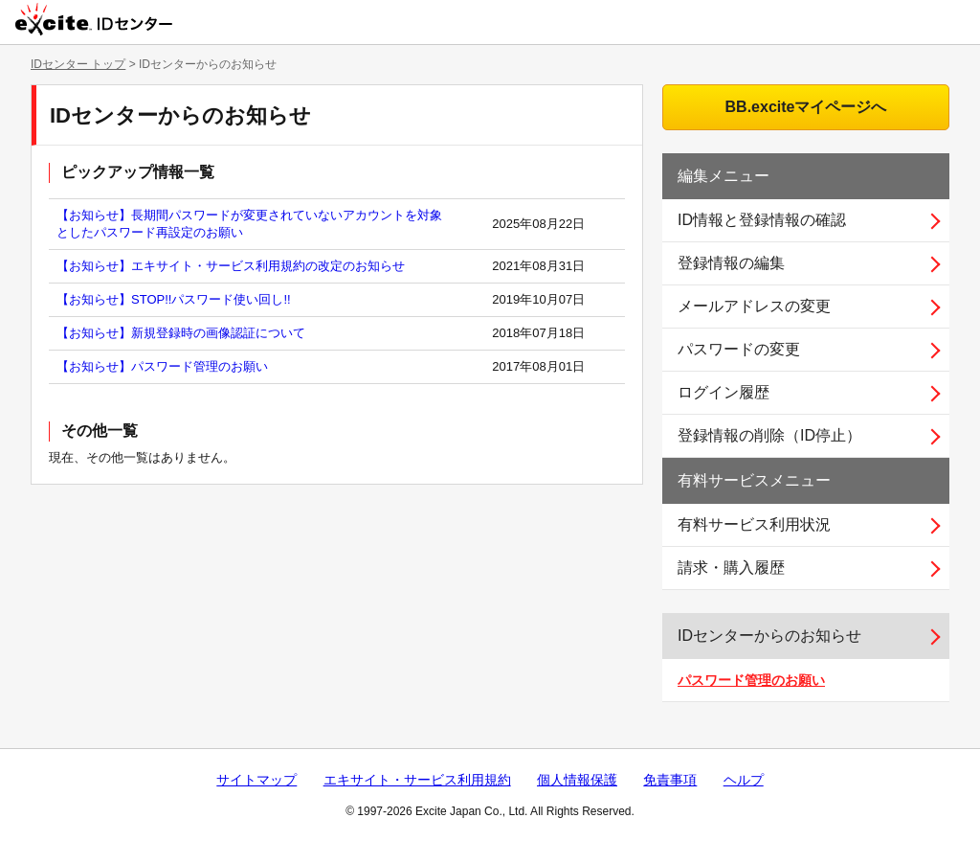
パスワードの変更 (739, 349)
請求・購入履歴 (731, 567)
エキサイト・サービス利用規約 (417, 779)
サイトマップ (256, 779)
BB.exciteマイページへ (806, 107)
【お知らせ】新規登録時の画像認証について (180, 333)
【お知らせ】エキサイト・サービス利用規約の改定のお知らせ (230, 266)
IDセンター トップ (78, 64)
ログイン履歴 (723, 392)
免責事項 (670, 779)
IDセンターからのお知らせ (769, 635)
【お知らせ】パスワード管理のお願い (162, 366)
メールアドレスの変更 (754, 306)
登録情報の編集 (731, 263)
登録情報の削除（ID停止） (769, 435)
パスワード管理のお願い (751, 680)
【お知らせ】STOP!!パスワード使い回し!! (173, 299)
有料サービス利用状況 (754, 524)
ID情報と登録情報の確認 (762, 220)
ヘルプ (744, 779)
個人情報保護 (577, 779)
